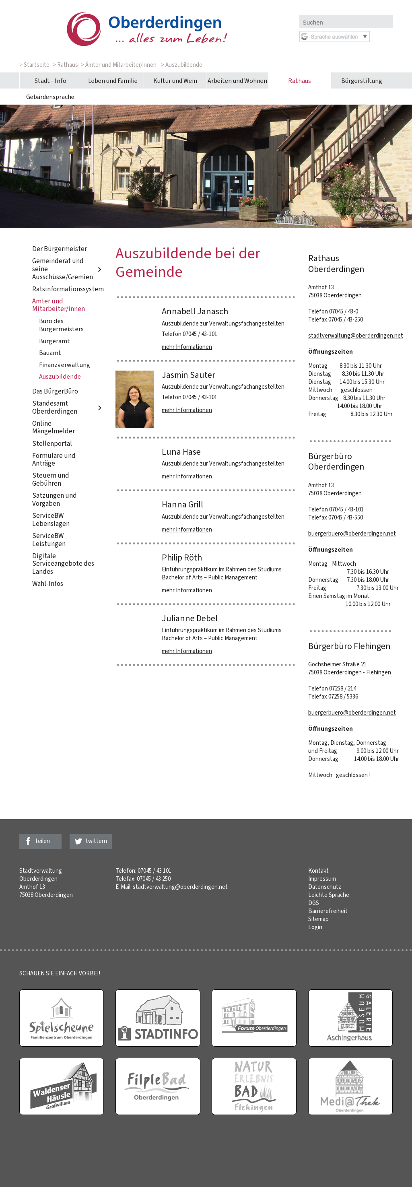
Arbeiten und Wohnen (237, 80)
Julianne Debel (190, 618)
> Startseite (34, 65)
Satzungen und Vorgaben (54, 500)
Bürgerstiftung (361, 80)
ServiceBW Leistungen (49, 539)
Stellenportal (52, 443)
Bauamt (50, 352)
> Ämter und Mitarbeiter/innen (119, 65)
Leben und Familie (113, 80)
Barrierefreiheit (328, 911)
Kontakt (318, 871)
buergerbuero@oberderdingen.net (352, 534)
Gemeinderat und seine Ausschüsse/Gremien (68, 269)
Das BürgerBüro (55, 391)
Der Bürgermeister (59, 248)
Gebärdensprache (50, 97)
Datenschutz (324, 887)
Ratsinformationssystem (68, 289)
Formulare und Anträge (54, 459)
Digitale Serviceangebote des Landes (63, 563)
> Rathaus (65, 65)
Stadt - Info (50, 80)
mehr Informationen (187, 347)
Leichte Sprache (328, 895)
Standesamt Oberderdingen (68, 407)
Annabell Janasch (195, 311)
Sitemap (318, 919)
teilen (42, 841)
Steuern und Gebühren (50, 479)
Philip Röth (182, 557)
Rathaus (299, 80)
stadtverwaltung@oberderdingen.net (355, 336)
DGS (313, 903)
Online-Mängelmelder (53, 427)
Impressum (322, 879)
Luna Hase (181, 451)
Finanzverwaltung (64, 365)
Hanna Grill (182, 504)
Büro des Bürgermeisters (61, 325)
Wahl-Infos (47, 584)
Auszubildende (60, 376)
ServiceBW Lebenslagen (51, 519)
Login (315, 927)
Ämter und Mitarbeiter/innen (58, 305)
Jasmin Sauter (188, 375)
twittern (96, 841)
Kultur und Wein (175, 80)
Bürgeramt (54, 341)
